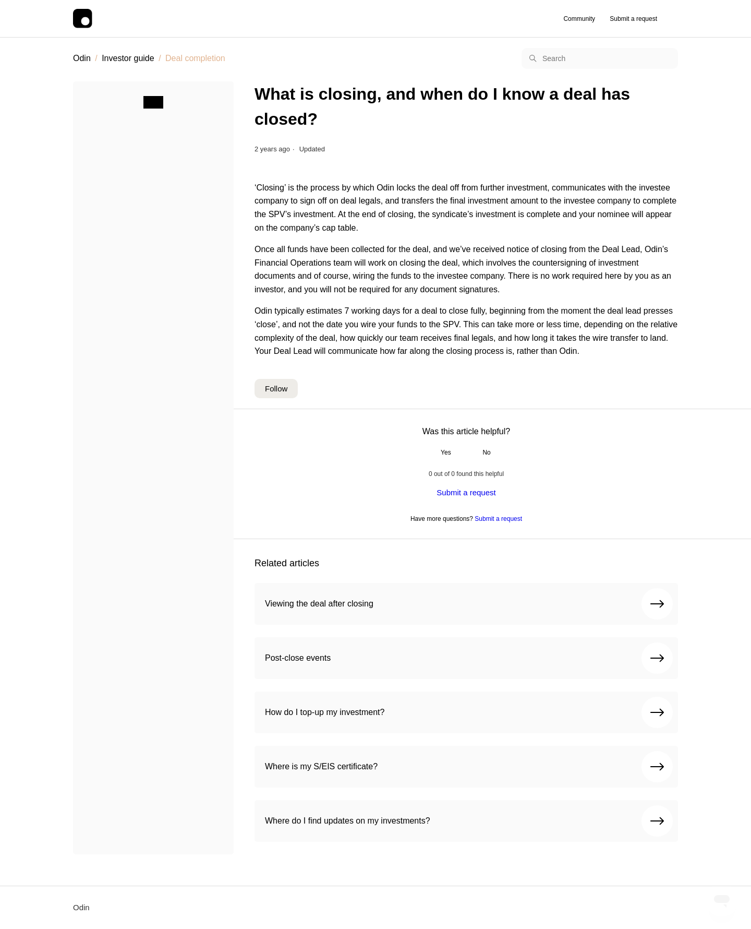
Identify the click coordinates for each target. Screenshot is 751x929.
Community (579, 18)
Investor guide (128, 58)
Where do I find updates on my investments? (469, 821)
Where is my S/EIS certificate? (469, 766)
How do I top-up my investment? (469, 712)
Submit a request (633, 18)
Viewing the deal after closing (469, 604)
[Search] (600, 58)
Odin (82, 58)
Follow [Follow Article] (276, 388)
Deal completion (195, 58)
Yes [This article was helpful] (446, 452)
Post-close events (469, 658)
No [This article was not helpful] (486, 452)
